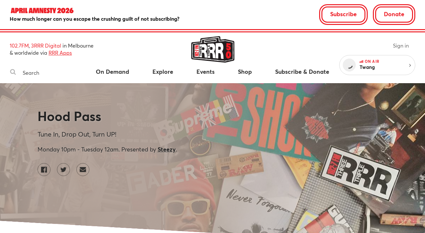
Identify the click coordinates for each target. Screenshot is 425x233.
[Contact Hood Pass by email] (82, 169)
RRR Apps (60, 52)
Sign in (401, 45)
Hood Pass (69, 116)
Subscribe (343, 14)
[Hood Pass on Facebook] (44, 169)
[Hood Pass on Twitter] (63, 169)
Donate (394, 14)
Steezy (167, 149)
